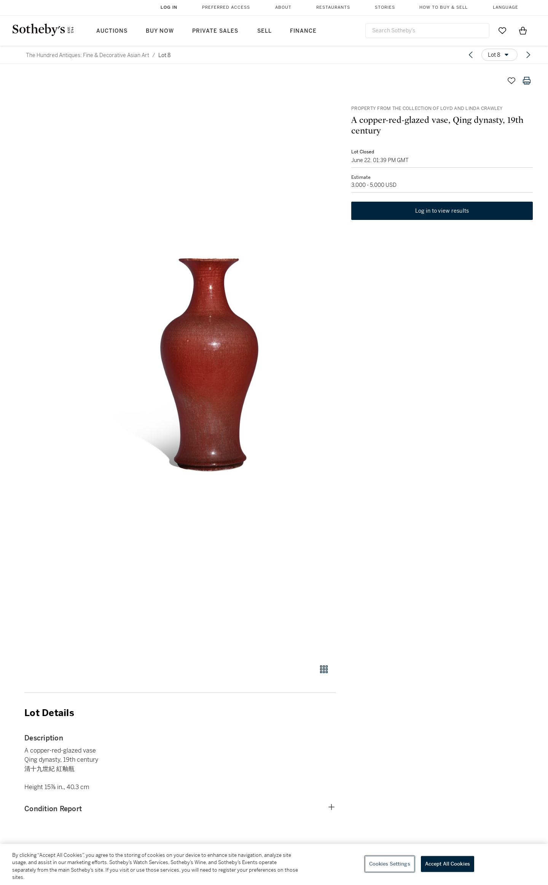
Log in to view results (442, 210)
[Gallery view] (324, 669)
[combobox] (427, 30)
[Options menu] (499, 55)
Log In (169, 7)
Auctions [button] (111, 31)
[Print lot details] (527, 81)
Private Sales (215, 31)
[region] (274, 864)
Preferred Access (226, 7)
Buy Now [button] (160, 31)
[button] (209, 364)
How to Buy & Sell (443, 7)
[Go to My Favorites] (502, 30)
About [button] (283, 7)
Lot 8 (164, 55)
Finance (303, 31)
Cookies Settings (389, 864)
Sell (264, 31)
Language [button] (505, 7)
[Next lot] (528, 55)
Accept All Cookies (447, 864)
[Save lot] (511, 81)
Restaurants (333, 7)
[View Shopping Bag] (522, 30)
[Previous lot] (470, 55)
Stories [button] (385, 7)
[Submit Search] (481, 30)
